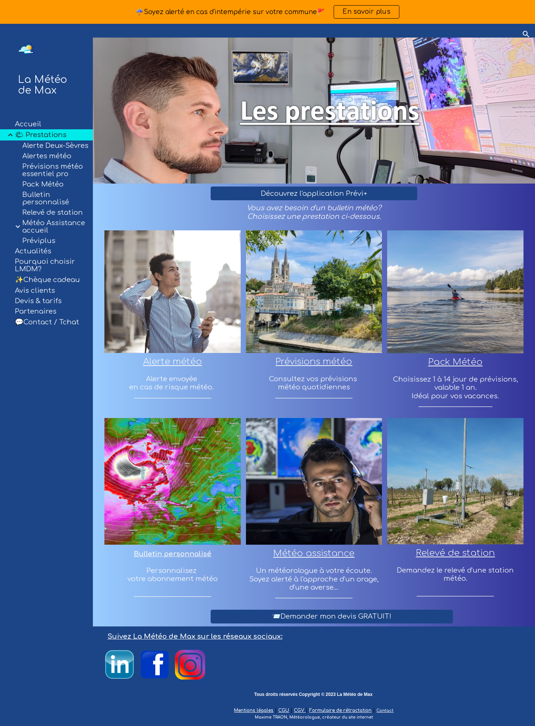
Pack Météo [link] (43, 184)
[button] (526, 34)
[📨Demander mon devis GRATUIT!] (332, 617)
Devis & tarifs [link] (38, 301)
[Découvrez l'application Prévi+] (314, 193)
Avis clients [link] (35, 290)
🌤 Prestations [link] (41, 135)
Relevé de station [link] (52, 212)
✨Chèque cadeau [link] (47, 279)
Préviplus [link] (38, 240)
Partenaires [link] (35, 311)
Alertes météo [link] (46, 156)
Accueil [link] (28, 124)
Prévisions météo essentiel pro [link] (52, 170)
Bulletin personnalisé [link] (45, 198)
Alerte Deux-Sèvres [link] (55, 145)
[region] (267, 12)
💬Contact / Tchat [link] (47, 322)
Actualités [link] (33, 251)
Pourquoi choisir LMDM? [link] (45, 265)
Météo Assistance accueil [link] (53, 226)
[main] (314, 212)
